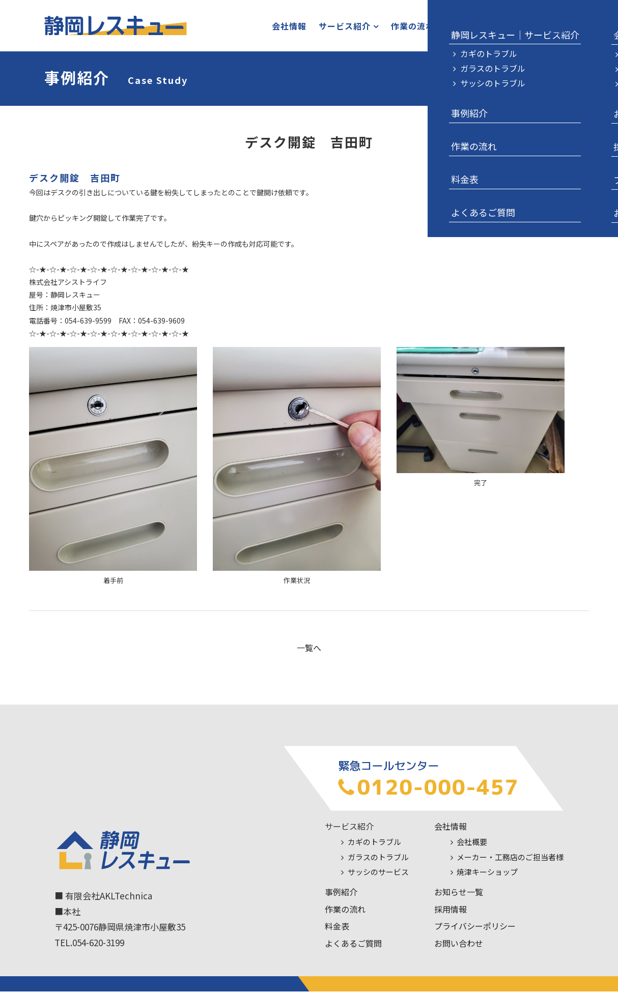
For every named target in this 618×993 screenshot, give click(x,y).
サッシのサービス (378, 873)
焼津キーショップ (487, 873)
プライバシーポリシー (475, 928)
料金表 (448, 27)
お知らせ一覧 (458, 894)
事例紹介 (341, 894)
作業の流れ (401, 27)
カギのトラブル (374, 843)
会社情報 (277, 27)
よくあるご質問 (353, 945)
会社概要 (472, 843)
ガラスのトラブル (378, 859)
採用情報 (450, 910)
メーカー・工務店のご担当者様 (510, 859)
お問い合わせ (503, 27)
